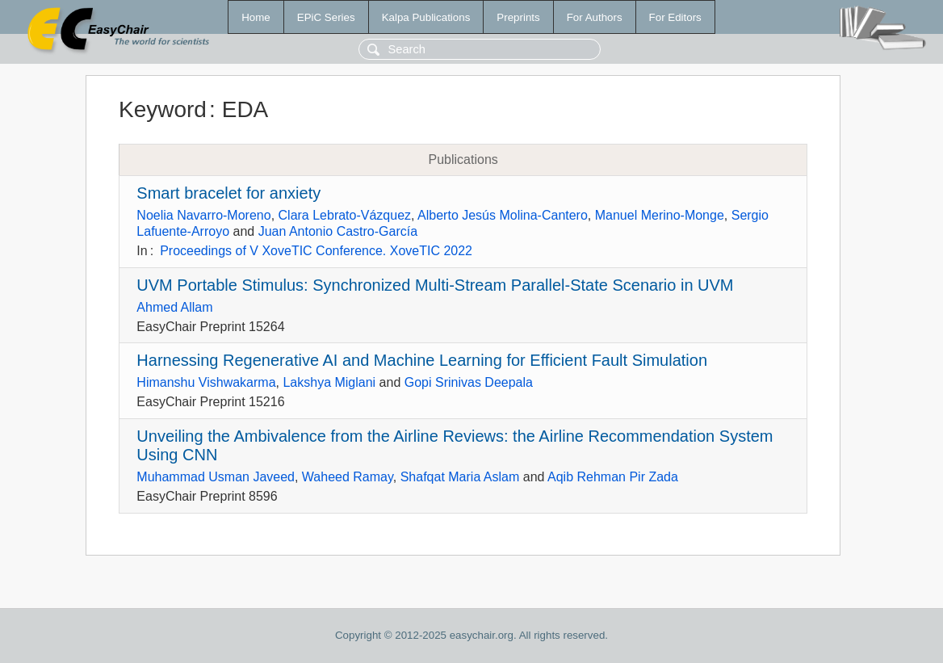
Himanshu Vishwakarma (205, 382)
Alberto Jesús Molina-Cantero (502, 215)
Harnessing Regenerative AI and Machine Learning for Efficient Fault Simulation (421, 360)
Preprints (518, 17)
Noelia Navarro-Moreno (203, 215)
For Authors (594, 17)
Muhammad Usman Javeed (215, 477)
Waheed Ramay (347, 477)
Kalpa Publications (426, 17)
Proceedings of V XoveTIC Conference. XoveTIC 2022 (316, 251)
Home (255, 17)
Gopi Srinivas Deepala (468, 382)
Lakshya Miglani (329, 382)
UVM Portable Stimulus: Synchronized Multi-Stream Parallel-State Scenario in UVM (434, 285)
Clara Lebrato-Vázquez (345, 215)
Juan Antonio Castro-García (337, 231)
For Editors (675, 17)
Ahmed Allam (174, 307)
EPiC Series (326, 17)
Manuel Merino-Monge (659, 215)
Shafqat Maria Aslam (460, 477)
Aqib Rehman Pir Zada (612, 477)
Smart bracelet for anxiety (228, 193)
